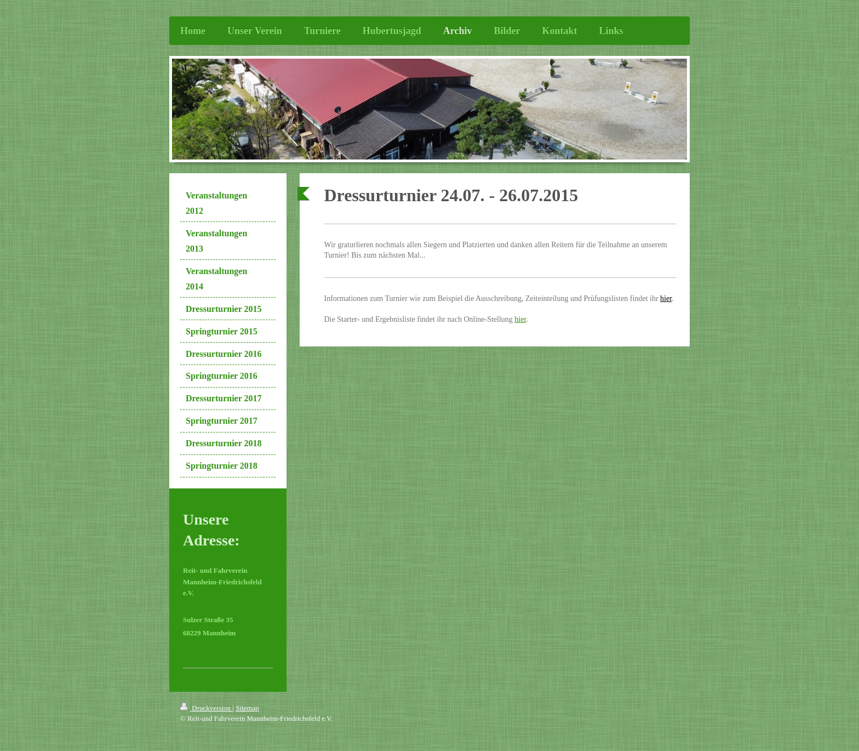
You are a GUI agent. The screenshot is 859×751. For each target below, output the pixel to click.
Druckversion (206, 708)
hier (666, 298)
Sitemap (247, 708)
